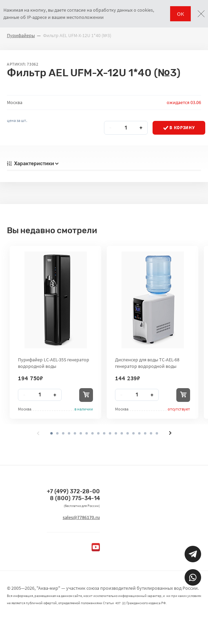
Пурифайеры (21, 35)
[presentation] (38, 433)
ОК (180, 13)
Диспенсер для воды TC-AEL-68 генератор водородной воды (147, 363)
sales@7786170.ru (81, 517)
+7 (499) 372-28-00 (73, 491)
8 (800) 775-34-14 (75, 498)
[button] (57, 433)
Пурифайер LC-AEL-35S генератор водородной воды (53, 363)
